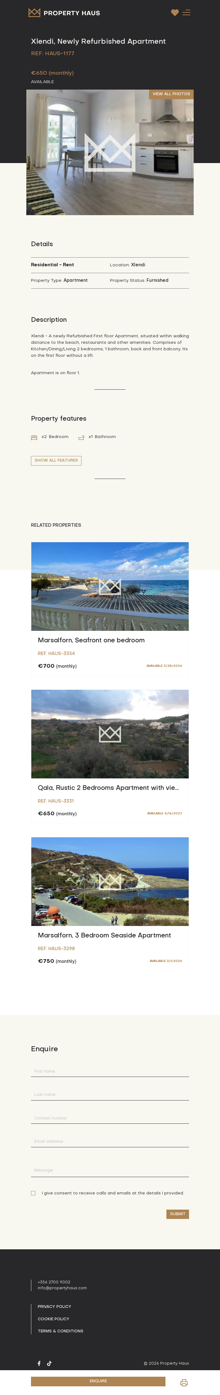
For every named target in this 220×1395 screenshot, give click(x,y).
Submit (178, 1214)
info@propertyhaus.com (62, 1288)
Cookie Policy (53, 1319)
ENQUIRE (98, 1381)
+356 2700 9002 (54, 1282)
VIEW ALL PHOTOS (171, 94)
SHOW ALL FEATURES (56, 461)
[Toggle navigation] (186, 12)
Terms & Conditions (60, 1331)
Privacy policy (54, 1307)
